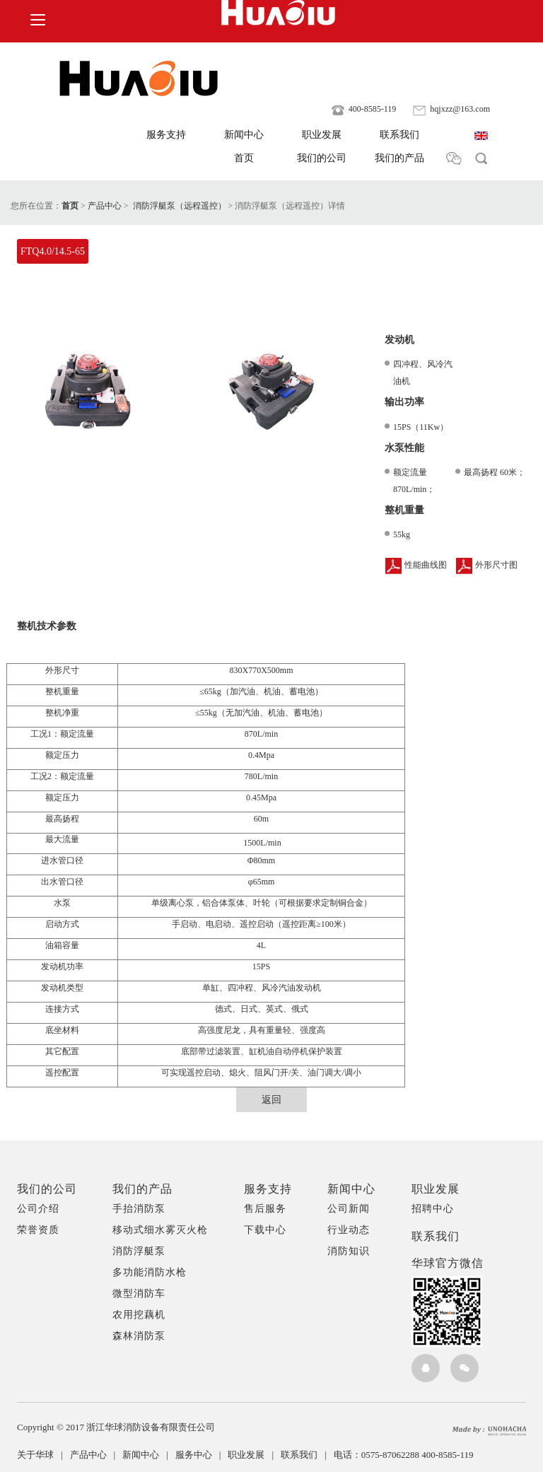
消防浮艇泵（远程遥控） (179, 206)
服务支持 (166, 134)
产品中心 (105, 206)
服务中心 (201, 1454)
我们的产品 (399, 158)
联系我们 (399, 134)
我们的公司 (321, 158)
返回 (271, 1099)
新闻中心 (244, 134)
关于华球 (43, 1454)
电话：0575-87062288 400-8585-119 (404, 1454)
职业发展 (321, 134)
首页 (244, 158)
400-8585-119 (364, 109)
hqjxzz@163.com (451, 109)
